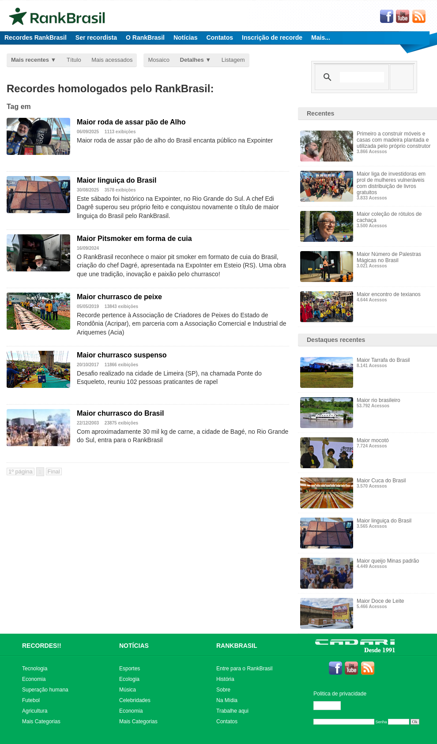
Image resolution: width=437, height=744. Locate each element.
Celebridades (135, 700)
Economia (33, 679)
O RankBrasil (145, 37)
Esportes (129, 668)
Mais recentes (30, 59)
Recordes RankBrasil (35, 37)
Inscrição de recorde (272, 37)
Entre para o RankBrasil (244, 668)
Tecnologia (34, 668)
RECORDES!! (41, 645)
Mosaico (158, 59)
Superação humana (45, 690)
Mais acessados (111, 59)
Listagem (233, 59)
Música (127, 690)
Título (74, 59)
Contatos (219, 37)
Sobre (223, 690)
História (225, 679)
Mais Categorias (41, 721)
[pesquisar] (362, 77)
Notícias (185, 37)
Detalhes (192, 59)
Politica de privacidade (339, 694)
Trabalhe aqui (232, 711)
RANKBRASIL (236, 645)
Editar (331, 706)
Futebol (31, 700)
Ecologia (129, 679)
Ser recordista (96, 37)
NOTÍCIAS (134, 645)
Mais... (320, 37)
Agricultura (34, 711)
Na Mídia (226, 700)
